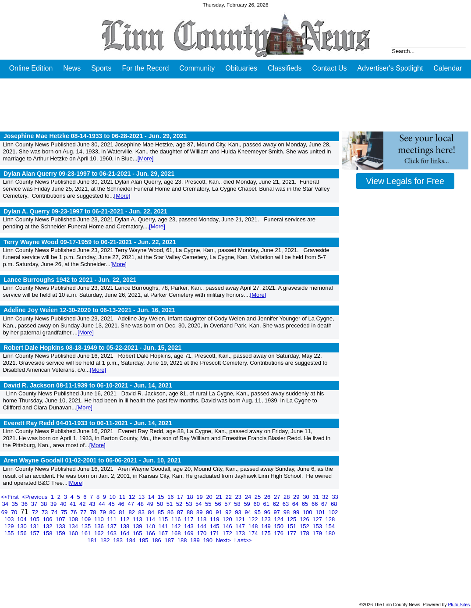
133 (61, 526)
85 (162, 512)
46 (122, 504)
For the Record (145, 68)
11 (123, 497)
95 (258, 512)
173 (240, 533)
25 (258, 497)
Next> (224, 540)
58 (238, 504)
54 (199, 504)
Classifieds (284, 68)
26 (268, 497)
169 (189, 533)
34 (6, 504)
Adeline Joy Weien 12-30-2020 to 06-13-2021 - (89, 309)
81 (123, 512)
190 (208, 540)
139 (138, 526)
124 (279, 519)
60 (257, 504)
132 (48, 526)
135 (86, 526)
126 (305, 519)
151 (292, 526)
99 (297, 512)
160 (73, 533)
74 (55, 512)
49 (151, 504)
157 (35, 533)
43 (93, 504)
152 (305, 526)
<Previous (35, 497)
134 (73, 526)
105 (35, 519)
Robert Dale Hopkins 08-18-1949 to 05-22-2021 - (92, 347)
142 (176, 526)
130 (22, 526)
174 (253, 533)
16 (171, 497)
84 (152, 512)
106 (48, 519)
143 (189, 526)
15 (162, 497)
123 (266, 519)
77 (84, 512)
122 (253, 519)
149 (266, 526)
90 (210, 512)
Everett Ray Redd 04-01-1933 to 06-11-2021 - (88, 423)
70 (15, 512)
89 (200, 512)
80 (113, 512)
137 (112, 526)
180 (330, 533)
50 (161, 504)
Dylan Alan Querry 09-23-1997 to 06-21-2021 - (89, 173)
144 (202, 526)
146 (228, 526)
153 (317, 526)
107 (61, 519)
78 (94, 512)
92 (229, 512)
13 (142, 497)
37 (35, 504)
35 (16, 504)
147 (240, 526)
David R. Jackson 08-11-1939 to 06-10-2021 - (88, 385)
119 (215, 519)
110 (99, 519)
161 (86, 533)
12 (133, 497)
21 (219, 497)
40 (64, 504)
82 (132, 512)
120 (228, 519)
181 (93, 540)
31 (316, 497)
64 (296, 504)
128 (330, 519)
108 (73, 519)
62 (277, 504)
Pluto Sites (459, 604)
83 (142, 512)
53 (190, 504)
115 (163, 519)
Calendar (447, 68)
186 (157, 540)
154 (330, 526)
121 (240, 519)
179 (317, 533)
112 (125, 519)
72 (36, 512)
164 (125, 533)
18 (191, 497)
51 (170, 504)
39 (54, 504)
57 (228, 504)
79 (103, 512)
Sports (101, 68)
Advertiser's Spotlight (390, 68)
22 (230, 497)
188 (182, 540)
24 (249, 497)
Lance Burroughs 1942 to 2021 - (70, 279)
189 (195, 540)
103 (9, 519)
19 (200, 497)
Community (197, 68)
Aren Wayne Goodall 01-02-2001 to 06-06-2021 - (92, 460)
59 (247, 504)
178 (305, 533)
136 (99, 526)
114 (150, 519)
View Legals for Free (405, 181)
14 (152, 497)
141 (163, 526)
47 (131, 504)
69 (5, 512)
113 (138, 519)
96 (268, 512)
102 (333, 512)
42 (83, 504)
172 (228, 533)
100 (308, 512)
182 (105, 540)
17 (181, 497)
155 (9, 533)
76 (74, 512)
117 (189, 519)
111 (112, 519)
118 (202, 519)
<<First (10, 497)
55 (209, 504)
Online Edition (31, 68)
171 (215, 533)
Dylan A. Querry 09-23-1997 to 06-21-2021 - (85, 211)
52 (180, 504)
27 (278, 497)
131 (35, 526)
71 (25, 512)
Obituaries (241, 68)
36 (25, 504)
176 (279, 533)
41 (74, 504)
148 (253, 526)
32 (326, 497)
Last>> (243, 540)
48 (141, 504)
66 (315, 504)
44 (102, 504)
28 (287, 497)
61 (267, 504)
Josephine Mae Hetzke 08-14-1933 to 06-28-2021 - (95, 135)
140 (150, 526)
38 (45, 504)
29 (297, 497)
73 (46, 512)
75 (65, 512)
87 (181, 512)
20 (210, 497)
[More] (146, 158)
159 (61, 533)
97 (278, 512)
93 (239, 512)
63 (286, 504)
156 (22, 533)
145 (215, 526)
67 (325, 504)
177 (292, 533)
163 (112, 533)
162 (99, 533)
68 (334, 504)
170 (202, 533)
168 (176, 533)
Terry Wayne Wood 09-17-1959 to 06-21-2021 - (90, 241)
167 (163, 533)
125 (292, 519)
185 (144, 540)
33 (335, 497)
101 (320, 512)
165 (138, 533)
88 (191, 512)
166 (150, 533)
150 (279, 526)
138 (125, 526)
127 (317, 519)
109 (86, 519)
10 (113, 497)
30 (307, 497)
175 (266, 533)
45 (112, 504)
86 (171, 512)
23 (239, 497)
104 (22, 519)
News (72, 68)
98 (287, 512)
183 (118, 540)
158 (48, 533)
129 (9, 526)
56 (219, 504)
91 (219, 512)
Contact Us (329, 68)
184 (131, 540)
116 (176, 519)
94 (248, 512)
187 (169, 540)
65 (306, 504)
